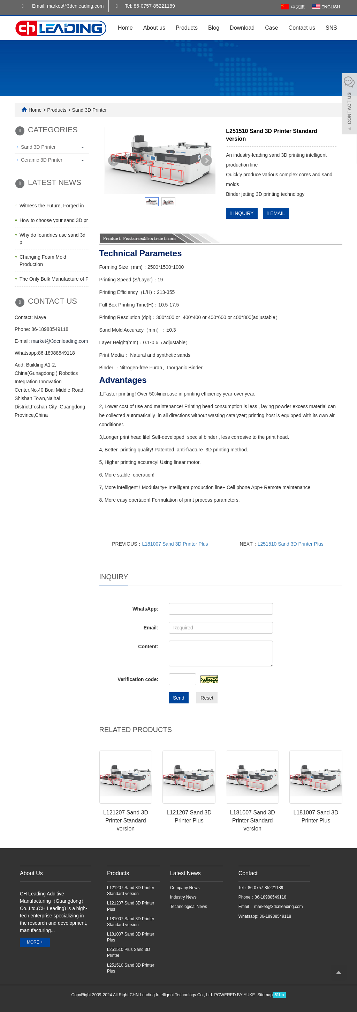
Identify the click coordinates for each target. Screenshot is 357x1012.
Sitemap (265, 994)
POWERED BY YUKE (235, 994)
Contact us (302, 28)
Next (206, 160)
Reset (206, 698)
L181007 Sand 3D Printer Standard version (252, 821)
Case (271, 28)
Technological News (188, 906)
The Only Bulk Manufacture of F (54, 279)
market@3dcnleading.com (59, 341)
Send (178, 698)
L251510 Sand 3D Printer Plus (291, 544)
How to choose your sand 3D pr (54, 220)
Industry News (183, 897)
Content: (148, 646)
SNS (331, 28)
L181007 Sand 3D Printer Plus (175, 544)
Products (187, 28)
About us (154, 28)
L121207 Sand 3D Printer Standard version (125, 821)
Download (242, 28)
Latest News (185, 873)
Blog (213, 28)
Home (125, 28)
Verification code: (137, 679)
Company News (185, 887)
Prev (113, 160)
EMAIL (276, 213)
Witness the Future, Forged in (52, 205)
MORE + (35, 942)
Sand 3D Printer (89, 110)
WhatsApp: (145, 609)
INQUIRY (241, 213)
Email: (151, 627)
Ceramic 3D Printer (41, 160)
